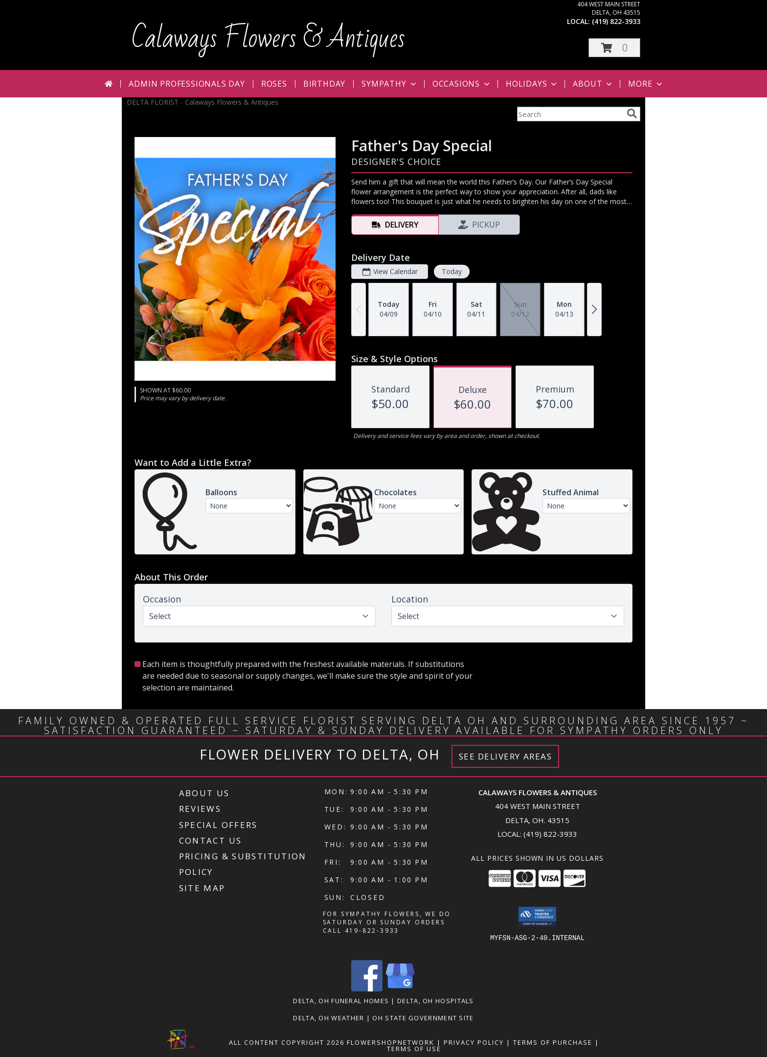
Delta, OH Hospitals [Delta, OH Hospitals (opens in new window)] (435, 1000)
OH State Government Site (423, 1017)
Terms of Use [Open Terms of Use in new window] (414, 1048)
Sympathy (389, 83)
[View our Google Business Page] (400, 988)
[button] (614, 47)
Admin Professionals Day (187, 83)
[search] (632, 113)
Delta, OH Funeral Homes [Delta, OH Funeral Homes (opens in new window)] (341, 1000)
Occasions (462, 83)
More (646, 83)
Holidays (532, 83)
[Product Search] (570, 114)
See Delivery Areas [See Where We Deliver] (505, 756)
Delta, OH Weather (328, 1017)
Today (452, 271)
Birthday (324, 83)
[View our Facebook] (367, 988)
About (593, 83)
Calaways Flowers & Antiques (268, 39)
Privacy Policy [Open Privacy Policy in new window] (474, 1042)
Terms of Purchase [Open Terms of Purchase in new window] (552, 1042)
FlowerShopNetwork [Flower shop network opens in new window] (390, 1042)
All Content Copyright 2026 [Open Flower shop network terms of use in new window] (286, 1042)
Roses (274, 83)
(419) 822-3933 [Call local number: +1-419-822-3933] (616, 21)
